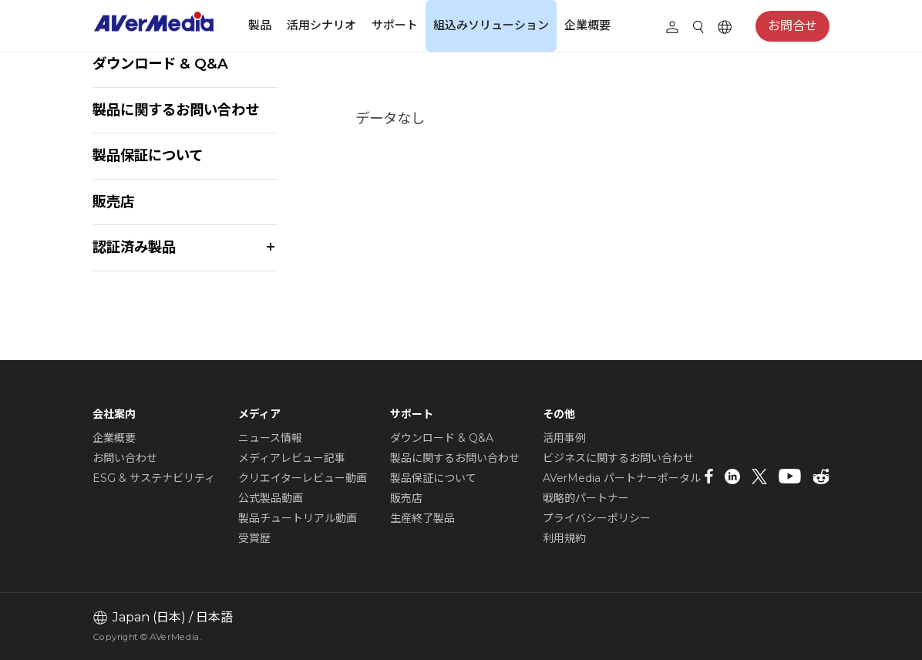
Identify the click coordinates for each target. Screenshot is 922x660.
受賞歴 (254, 538)
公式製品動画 (270, 498)
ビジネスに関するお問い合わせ (618, 458)
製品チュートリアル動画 (297, 518)
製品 (259, 25)
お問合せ (792, 26)
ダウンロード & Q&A (160, 63)
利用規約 (564, 538)
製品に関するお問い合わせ (176, 110)
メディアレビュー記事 (291, 458)
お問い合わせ (125, 458)
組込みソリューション (491, 25)
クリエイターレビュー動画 (302, 478)
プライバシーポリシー (597, 518)
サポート (395, 25)
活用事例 (564, 438)
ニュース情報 (270, 438)
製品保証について (148, 155)
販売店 (113, 201)
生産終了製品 (422, 518)
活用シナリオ (321, 25)
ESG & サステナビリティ (154, 478)
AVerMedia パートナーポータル (622, 478)
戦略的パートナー (586, 498)
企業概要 (587, 25)
